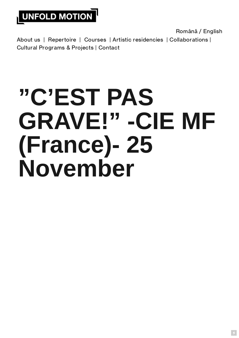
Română (187, 31)
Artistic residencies (137, 39)
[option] (119, 261)
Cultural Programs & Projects (55, 47)
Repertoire (62, 39)
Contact (109, 47)
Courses (95, 39)
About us (28, 39)
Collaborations (188, 39)
